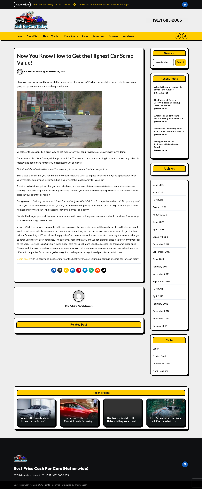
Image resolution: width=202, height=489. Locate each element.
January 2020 (160, 237)
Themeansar (81, 484)
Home (19, 35)
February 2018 (160, 303)
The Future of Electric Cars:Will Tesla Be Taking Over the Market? (167, 103)
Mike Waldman (35, 71)
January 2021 (160, 207)
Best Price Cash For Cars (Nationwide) (51, 468)
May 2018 (158, 289)
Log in (156, 348)
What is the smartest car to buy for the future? (168, 88)
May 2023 (158, 192)
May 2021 (158, 200)
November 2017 (161, 318)
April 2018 (158, 296)
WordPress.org (160, 371)
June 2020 (159, 222)
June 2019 (158, 259)
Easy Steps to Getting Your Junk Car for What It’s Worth (169, 129)
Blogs (85, 35)
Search (169, 53)
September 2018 (161, 281)
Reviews (113, 35)
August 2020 (160, 214)
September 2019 (161, 252)
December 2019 (161, 244)
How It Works (51, 35)
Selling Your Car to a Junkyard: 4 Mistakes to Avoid (166, 144)
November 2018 (161, 274)
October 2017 (160, 326)
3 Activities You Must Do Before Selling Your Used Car (169, 117)
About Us (32, 35)
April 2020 (158, 229)
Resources (99, 35)
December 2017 (161, 311)
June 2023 (158, 185)
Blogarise (66, 484)
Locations (128, 35)
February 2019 (160, 266)
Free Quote (71, 35)
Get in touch (23, 259)
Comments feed (161, 363)
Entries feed (159, 356)
